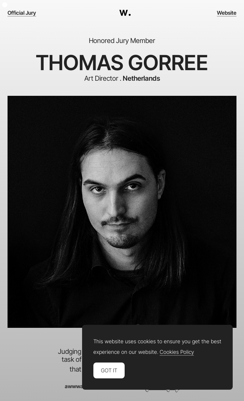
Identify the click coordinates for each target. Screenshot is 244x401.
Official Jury (22, 12)
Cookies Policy (177, 352)
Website (226, 12)
